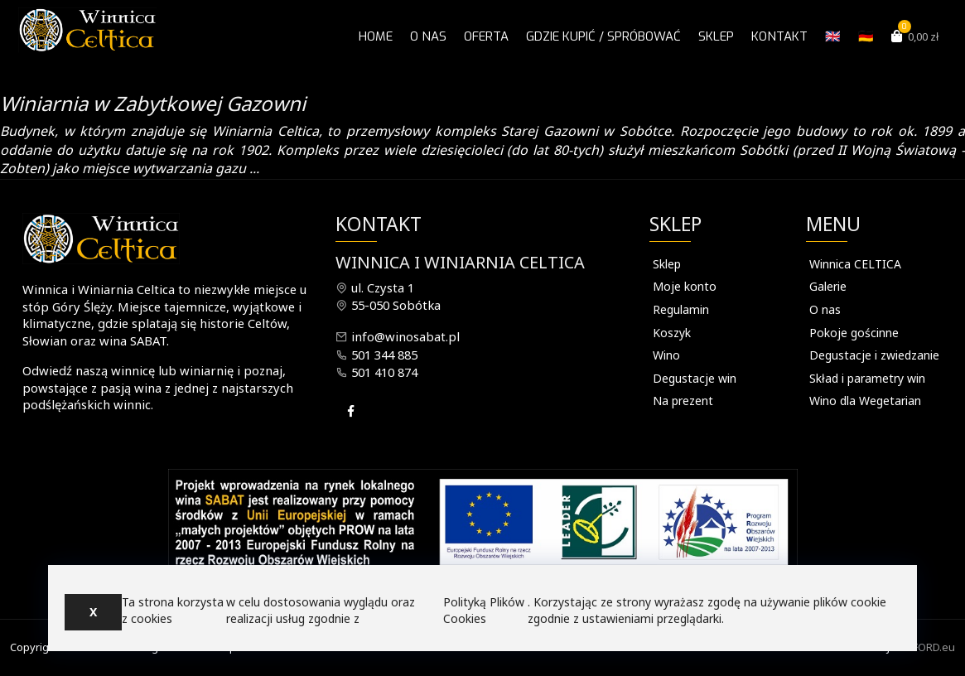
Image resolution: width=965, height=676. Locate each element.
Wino (666, 355)
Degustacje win (694, 378)
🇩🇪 (866, 36)
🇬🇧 (833, 36)
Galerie (828, 286)
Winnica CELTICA (855, 264)
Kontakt (779, 36)
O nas (428, 36)
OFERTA (486, 36)
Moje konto (685, 286)
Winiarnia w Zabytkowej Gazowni (153, 103)
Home (376, 36)
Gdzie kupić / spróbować (603, 36)
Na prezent (683, 400)
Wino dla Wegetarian (865, 400)
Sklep (716, 36)
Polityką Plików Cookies (483, 610)
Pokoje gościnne (854, 332)
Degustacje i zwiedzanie (874, 355)
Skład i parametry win (867, 378)
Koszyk (672, 332)
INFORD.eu (928, 647)
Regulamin (681, 309)
